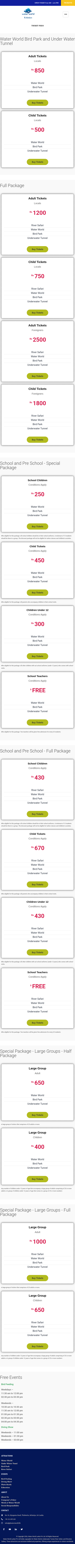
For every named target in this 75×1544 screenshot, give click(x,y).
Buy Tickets (37, 102)
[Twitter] (21, 1530)
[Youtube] (9, 1530)
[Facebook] (4, 1530)
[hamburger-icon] (65, 14)
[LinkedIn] (15, 1530)
